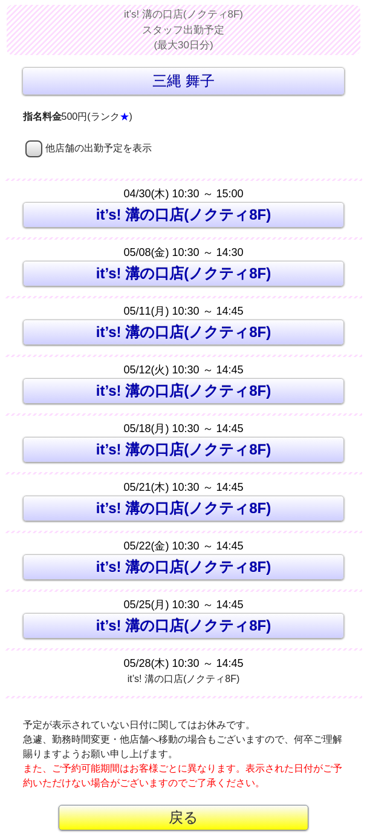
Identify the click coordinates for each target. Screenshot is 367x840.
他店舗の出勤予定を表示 (88, 148)
